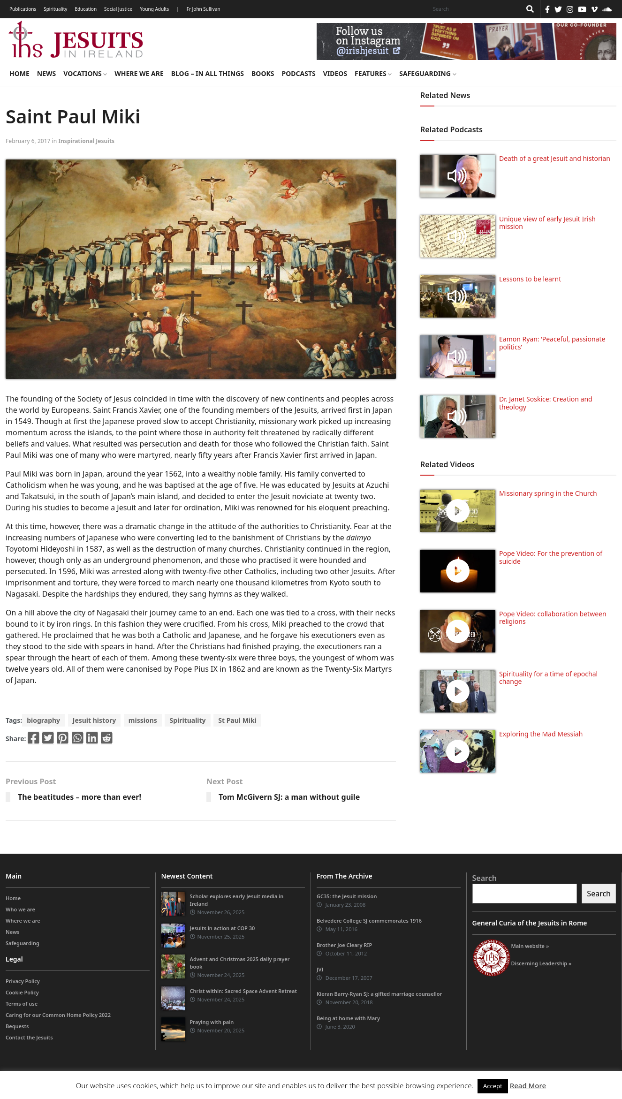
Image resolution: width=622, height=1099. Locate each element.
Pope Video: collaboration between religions (553, 617)
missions (143, 720)
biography (43, 720)
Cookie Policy (22, 992)
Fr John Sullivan (203, 9)
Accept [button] (492, 1086)
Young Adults (154, 9)
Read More (528, 1085)
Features (373, 73)
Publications (22, 9)
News (46, 73)
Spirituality (55, 9)
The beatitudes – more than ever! (79, 797)
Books (262, 73)
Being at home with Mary (348, 1018)
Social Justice (118, 9)
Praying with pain (212, 1021)
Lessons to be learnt (530, 278)
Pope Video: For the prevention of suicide (550, 557)
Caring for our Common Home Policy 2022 (58, 1014)
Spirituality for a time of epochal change (548, 677)
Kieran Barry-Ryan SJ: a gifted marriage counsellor (379, 993)
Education (86, 9)
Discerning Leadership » (541, 963)
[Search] (474, 9)
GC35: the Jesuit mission (347, 896)
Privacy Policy (23, 981)
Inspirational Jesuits (86, 141)
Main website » (530, 945)
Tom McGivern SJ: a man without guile (289, 797)
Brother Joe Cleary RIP (344, 944)
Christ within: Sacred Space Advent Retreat (243, 990)
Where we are (138, 73)
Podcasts (298, 73)
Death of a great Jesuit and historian (554, 158)
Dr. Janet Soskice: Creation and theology (545, 402)
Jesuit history (94, 720)
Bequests (17, 1026)
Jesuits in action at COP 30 (222, 928)
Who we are (20, 909)
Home (19, 73)
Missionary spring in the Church (548, 493)
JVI (320, 969)
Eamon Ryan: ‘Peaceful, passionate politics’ (552, 342)
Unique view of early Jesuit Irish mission (547, 222)
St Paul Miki (237, 720)
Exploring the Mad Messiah (541, 733)
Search (484, 878)
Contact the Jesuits (29, 1037)
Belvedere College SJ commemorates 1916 (369, 920)
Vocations (85, 73)
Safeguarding (427, 73)
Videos (335, 73)
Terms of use (22, 1003)
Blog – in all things (207, 73)
